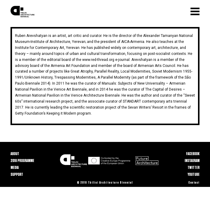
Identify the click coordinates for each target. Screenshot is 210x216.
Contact (194, 182)
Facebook (193, 154)
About (14, 154)
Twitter (194, 168)
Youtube (194, 174)
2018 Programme (22, 160)
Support (16, 174)
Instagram (192, 160)
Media (14, 168)
